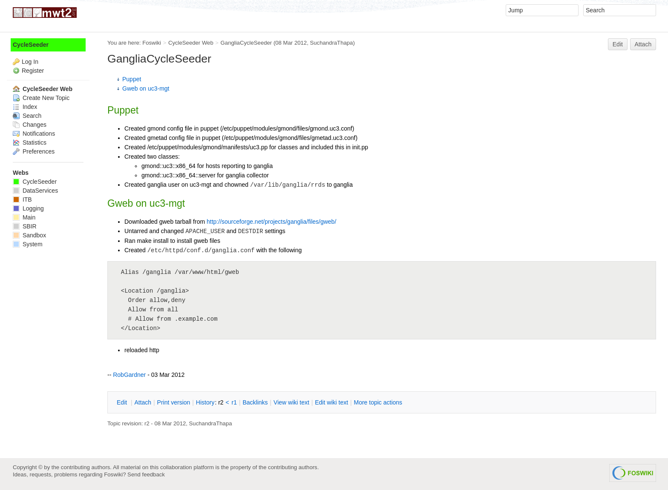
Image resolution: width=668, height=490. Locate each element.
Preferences (34, 151)
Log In (30, 61)
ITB (22, 199)
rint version (173, 402)
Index (25, 106)
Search (27, 115)
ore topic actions (378, 402)
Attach (643, 44)
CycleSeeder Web (190, 43)
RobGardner (129, 374)
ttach (142, 402)
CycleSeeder (31, 44)
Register (33, 70)
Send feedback (146, 474)
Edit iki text (331, 402)
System (28, 244)
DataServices (35, 190)
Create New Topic (41, 97)
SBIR (25, 226)
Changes (29, 124)
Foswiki (151, 43)
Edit (618, 44)
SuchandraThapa (331, 43)
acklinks (255, 402)
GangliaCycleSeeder (246, 43)
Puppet (131, 79)
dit (123, 402)
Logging (28, 208)
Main (24, 217)
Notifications (34, 133)
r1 (234, 402)
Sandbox (29, 235)
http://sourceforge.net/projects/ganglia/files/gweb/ (271, 221)
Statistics (29, 142)
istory (205, 402)
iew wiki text (291, 402)
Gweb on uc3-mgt (146, 88)
